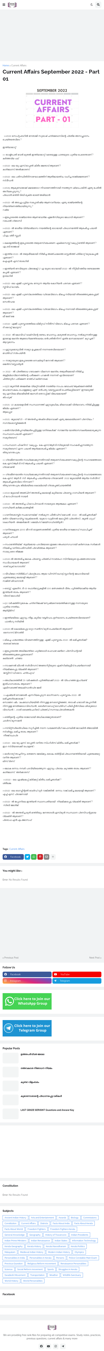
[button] (4, 5)
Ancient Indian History (15, 1217)
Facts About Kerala (83, 1223)
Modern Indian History (59, 1252)
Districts (44, 1223)
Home (6, 65)
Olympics (79, 1252)
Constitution (10, 1223)
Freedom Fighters (37, 1229)
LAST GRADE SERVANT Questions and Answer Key (47, 1110)
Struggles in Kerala (67, 1269)
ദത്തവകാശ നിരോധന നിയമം (36, 1068)
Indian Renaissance (40, 1240)
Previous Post (11, 957)
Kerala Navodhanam (56, 1246)
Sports (50, 1269)
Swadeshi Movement (15, 1275)
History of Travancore (55, 1235)
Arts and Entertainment (42, 1217)
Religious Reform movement (41, 1263)
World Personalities (32, 1281)
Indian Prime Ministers (15, 1240)
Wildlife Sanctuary (72, 1275)
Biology (75, 1217)
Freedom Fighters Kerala (62, 1229)
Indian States (61, 1240)
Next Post (94, 957)
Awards (62, 1217)
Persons (60, 1258)
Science (9, 1269)
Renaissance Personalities (73, 1263)
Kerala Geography (14, 1246)
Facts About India (61, 1223)
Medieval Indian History (31, 1252)
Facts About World (14, 1229)
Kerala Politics (78, 1246)
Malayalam (10, 1252)
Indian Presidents (79, 1235)
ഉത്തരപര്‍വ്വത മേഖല (32, 1054)
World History (11, 1281)
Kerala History (34, 1246)
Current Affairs (18, 65)
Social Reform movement (30, 1269)
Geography (34, 1235)
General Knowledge (15, 1235)
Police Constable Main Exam (83, 1258)
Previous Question (14, 1263)
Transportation (37, 1275)
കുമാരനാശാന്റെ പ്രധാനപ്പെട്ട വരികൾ (41, 1096)
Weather (53, 1275)
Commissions (89, 1217)
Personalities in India (15, 1258)
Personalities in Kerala (40, 1258)
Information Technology (84, 1240)
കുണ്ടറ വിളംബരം (30, 1082)
